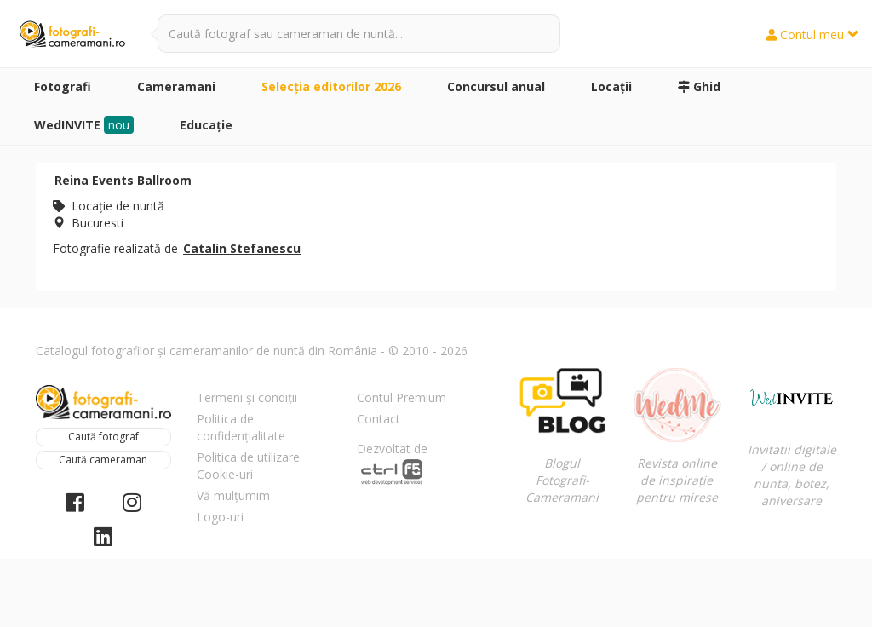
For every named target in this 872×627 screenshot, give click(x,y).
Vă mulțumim (233, 495)
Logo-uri (220, 517)
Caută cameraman (103, 459)
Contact (378, 419)
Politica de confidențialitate (241, 427)
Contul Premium (401, 397)
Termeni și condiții (247, 397)
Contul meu (812, 34)
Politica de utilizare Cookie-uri (248, 465)
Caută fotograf (103, 436)
